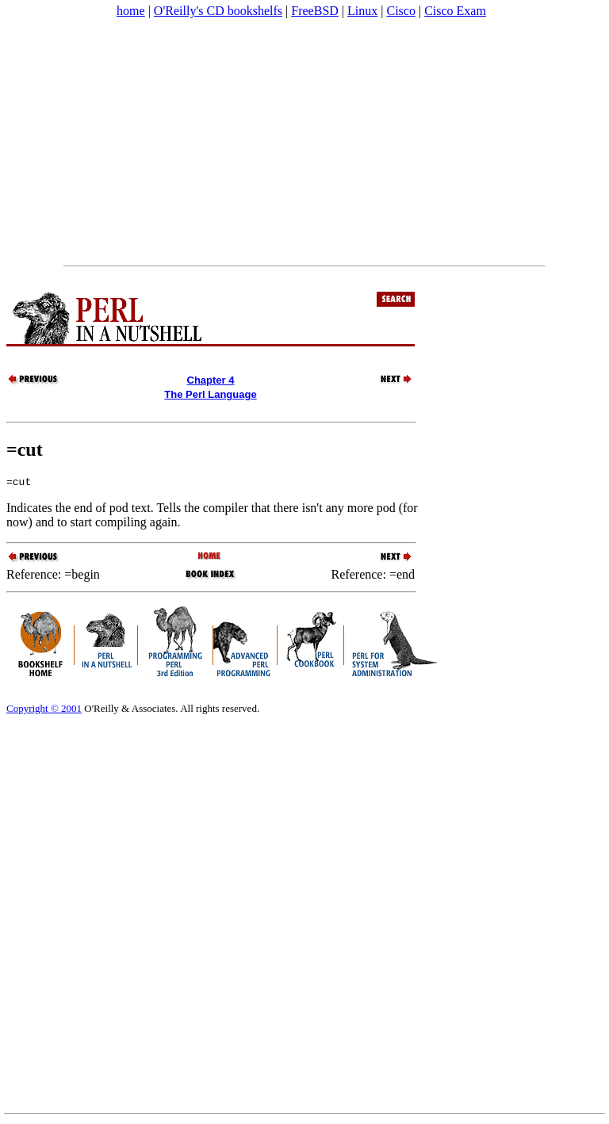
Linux (362, 10)
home (131, 10)
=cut (24, 449)
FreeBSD (315, 10)
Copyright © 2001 (44, 711)
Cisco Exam (455, 10)
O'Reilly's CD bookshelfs (218, 10)
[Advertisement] (304, 142)
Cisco (400, 10)
